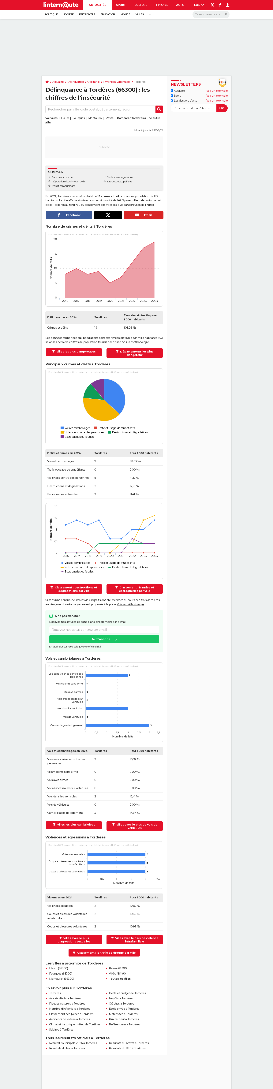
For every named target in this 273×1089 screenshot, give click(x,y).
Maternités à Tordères (123, 1014)
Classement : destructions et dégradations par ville (75, 589)
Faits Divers (87, 14)
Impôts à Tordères (121, 998)
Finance (162, 5)
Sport (121, 5)
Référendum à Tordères (124, 1024)
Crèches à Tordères (121, 1003)
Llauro (65, 118)
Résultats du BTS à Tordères (127, 1048)
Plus (198, 5)
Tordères (55, 993)
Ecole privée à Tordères (124, 1008)
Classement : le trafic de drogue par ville (106, 952)
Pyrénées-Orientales (116, 82)
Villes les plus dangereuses (76, 351)
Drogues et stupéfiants (119, 181)
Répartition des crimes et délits (68, 181)
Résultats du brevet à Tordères (129, 1043)
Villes (140, 14)
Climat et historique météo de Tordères (74, 1024)
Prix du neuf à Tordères (124, 1019)
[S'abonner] (199, 108)
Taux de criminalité (62, 177)
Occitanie (93, 82)
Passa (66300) (118, 968)
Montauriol (95, 118)
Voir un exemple (217, 90)
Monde (125, 14)
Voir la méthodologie (135, 342)
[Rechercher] (211, 14)
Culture (140, 5)
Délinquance (75, 82)
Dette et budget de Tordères (127, 993)
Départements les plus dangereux (136, 353)
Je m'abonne (101, 639)
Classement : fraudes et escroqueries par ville (136, 589)
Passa (110, 118)
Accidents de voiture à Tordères (69, 1019)
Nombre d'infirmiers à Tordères (69, 1008)
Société (68, 14)
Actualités (97, 5)
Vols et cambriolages (63, 186)
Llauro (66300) (58, 968)
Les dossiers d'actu (184, 100)
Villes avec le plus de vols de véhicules (136, 826)
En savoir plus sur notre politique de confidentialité (75, 646)
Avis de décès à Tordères (65, 998)
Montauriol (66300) (61, 978)
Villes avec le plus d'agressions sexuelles (74, 939)
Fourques (79, 118)
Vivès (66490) (117, 973)
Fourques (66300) (60, 973)
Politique (51, 14)
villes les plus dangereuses (123, 205)
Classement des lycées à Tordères (71, 1014)
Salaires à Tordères (61, 1029)
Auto (180, 5)
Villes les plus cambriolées (75, 824)
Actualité (58, 82)
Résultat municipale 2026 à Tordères (73, 1043)
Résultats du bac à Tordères (67, 1048)
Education (108, 14)
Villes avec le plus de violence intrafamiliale (136, 939)
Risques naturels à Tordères (67, 1003)
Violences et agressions (120, 177)
